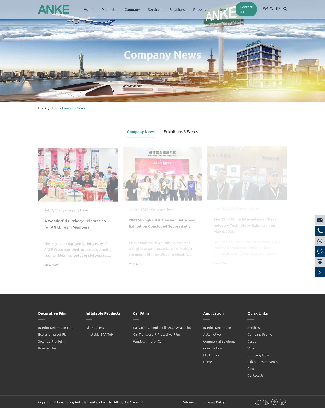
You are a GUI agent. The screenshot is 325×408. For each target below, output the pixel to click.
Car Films (141, 313)
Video (251, 348)
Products (109, 9)
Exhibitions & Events (181, 131)
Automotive (212, 334)
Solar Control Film (51, 341)
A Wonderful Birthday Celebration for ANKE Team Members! (75, 221)
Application (213, 313)
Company (132, 9)
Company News (73, 108)
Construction (212, 348)
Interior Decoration (217, 327)
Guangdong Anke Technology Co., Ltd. (85, 402)
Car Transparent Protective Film (156, 334)
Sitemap (189, 402)
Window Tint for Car (148, 341)
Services (154, 9)
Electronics (211, 355)
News (222, 9)
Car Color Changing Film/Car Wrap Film (162, 327)
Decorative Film (52, 313)
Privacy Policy (215, 402)
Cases (251, 341)
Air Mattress (95, 327)
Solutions (177, 9)
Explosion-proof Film (53, 334)
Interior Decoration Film (55, 327)
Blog (250, 368)
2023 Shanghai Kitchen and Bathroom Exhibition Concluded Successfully (162, 221)
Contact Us (255, 375)
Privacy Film (47, 348)
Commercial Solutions (219, 341)
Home (88, 9)
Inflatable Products (103, 313)
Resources (201, 9)
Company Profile (259, 334)
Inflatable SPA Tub (99, 334)
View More (51, 263)
